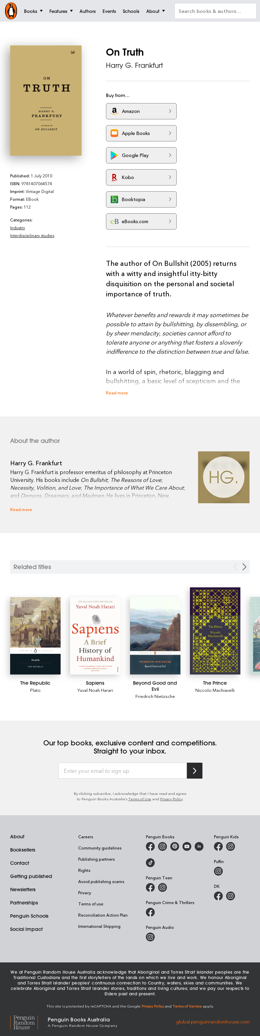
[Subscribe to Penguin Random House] (194, 771)
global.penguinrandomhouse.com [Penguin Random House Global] (213, 1021)
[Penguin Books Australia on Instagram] (162, 846)
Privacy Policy (171, 799)
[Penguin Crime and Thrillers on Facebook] (150, 912)
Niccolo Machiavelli (215, 690)
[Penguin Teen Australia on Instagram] (162, 887)
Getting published (31, 876)
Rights (84, 870)
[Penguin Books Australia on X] (174, 846)
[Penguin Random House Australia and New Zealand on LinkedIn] (199, 846)
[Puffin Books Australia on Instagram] (218, 871)
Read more (117, 392)
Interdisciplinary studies (32, 235)
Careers (85, 837)
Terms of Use (139, 799)
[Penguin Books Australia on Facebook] (150, 846)
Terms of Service (187, 1006)
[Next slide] (244, 566)
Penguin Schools (29, 916)
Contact (19, 863)
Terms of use (90, 904)
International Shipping (99, 926)
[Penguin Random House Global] (29, 1021)
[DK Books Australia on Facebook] (218, 896)
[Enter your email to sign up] (122, 770)
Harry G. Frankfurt (134, 65)
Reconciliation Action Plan (103, 915)
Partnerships (24, 903)
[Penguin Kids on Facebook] (218, 846)
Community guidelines (100, 848)
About (17, 837)
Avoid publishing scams (101, 881)
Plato (35, 690)
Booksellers (22, 850)
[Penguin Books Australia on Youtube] (186, 846)
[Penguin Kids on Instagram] (230, 846)
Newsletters (23, 889)
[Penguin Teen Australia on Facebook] (150, 887)
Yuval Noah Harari (95, 690)
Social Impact (26, 929)
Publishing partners (96, 859)
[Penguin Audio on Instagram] (150, 937)
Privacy (84, 893)
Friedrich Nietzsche (155, 696)
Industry (17, 227)
